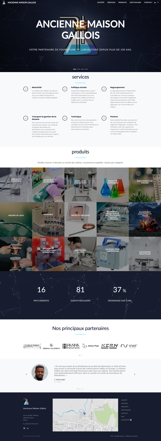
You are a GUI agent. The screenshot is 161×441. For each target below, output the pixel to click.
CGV (111, 436)
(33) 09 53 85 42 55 (30, 424)
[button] (79, 355)
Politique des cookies (131, 436)
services (111, 2)
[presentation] (26, 374)
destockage (135, 2)
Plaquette (126, 420)
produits (122, 2)
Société (100, 2)
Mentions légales (119, 436)
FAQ (122, 416)
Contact (148, 2)
